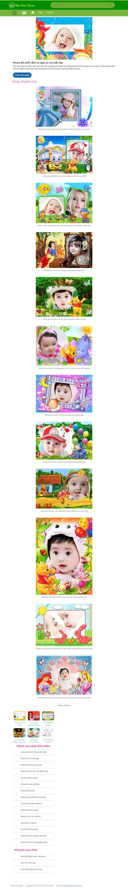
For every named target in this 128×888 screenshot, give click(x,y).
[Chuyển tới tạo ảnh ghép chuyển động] (33, 778)
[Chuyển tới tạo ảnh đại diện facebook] (33, 803)
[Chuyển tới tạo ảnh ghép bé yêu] (33, 790)
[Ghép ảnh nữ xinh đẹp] (33, 758)
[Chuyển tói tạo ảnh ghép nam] (33, 784)
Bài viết (50, 12)
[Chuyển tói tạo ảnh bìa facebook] (33, 829)
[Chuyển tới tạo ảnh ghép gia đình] (33, 797)
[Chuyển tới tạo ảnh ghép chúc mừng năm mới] (33, 836)
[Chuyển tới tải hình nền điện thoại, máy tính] (33, 856)
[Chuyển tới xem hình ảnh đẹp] (33, 863)
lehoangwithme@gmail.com (72, 886)
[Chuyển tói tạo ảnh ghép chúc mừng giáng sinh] (33, 842)
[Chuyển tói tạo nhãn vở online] (33, 823)
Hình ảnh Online (17, 886)
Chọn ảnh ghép (22, 75)
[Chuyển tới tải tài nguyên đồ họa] (33, 869)
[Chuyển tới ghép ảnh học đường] (33, 810)
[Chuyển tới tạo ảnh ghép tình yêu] (33, 765)
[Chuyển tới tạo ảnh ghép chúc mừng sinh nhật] (33, 752)
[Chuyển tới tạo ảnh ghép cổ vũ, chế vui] (33, 816)
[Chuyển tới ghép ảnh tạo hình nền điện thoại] (33, 771)
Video (40, 12)
